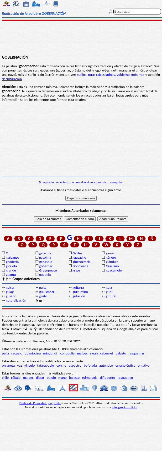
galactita (45, 253)
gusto (43, 296)
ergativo (144, 365)
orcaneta (8, 365)
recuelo (16, 353)
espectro (75, 365)
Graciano (112, 266)
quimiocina (33, 353)
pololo (51, 377)
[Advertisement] (81, 37)
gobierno (123, 74)
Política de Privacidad (33, 403)
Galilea (78, 253)
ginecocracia (81, 262)
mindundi (50, 353)
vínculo (29, 365)
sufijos (81, 74)
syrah (94, 353)
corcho (61, 365)
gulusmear (46, 292)
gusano (11, 296)
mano (62, 377)
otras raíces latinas (101, 74)
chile (5, 377)
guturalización (16, 300)
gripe (76, 270)
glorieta (11, 266)
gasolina (45, 257)
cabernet (106, 353)
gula (109, 287)
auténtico (106, 365)
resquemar (136, 353)
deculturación (12, 79)
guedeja (45, 274)
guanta (11, 274)
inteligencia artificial (124, 407)
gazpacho (79, 257)
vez (19, 365)
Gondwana (80, 266)
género (111, 257)
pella (5, 353)
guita (42, 287)
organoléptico (125, 365)
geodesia (12, 262)
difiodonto (107, 377)
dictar (40, 377)
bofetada (90, 365)
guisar (10, 287)
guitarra (78, 287)
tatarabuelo (45, 365)
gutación (79, 296)
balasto (120, 353)
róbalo (16, 377)
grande (11, 270)
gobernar (138, 74)
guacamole (114, 270)
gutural (111, 296)
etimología (90, 377)
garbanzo (12, 257)
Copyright (54, 403)
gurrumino (80, 292)
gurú (109, 292)
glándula (112, 262)
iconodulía (66, 353)
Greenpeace (48, 270)
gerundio (45, 262)
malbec (82, 353)
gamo (110, 253)
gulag (10, 292)
